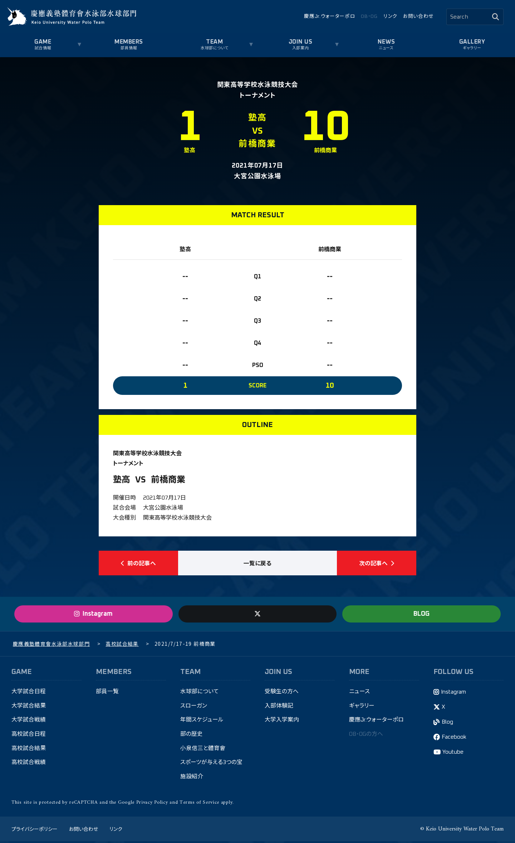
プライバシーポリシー (34, 830)
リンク (390, 16)
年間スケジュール (202, 721)
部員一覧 (107, 693)
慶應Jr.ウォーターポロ (329, 16)
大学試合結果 (28, 707)
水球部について (215, 48)
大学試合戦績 (28, 721)
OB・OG (369, 16)
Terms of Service (199, 804)
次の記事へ (376, 563)
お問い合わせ (418, 16)
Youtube (453, 754)
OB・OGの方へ (366, 736)
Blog (448, 724)
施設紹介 (191, 779)
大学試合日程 (28, 693)
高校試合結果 (28, 750)
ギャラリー (472, 48)
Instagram (454, 693)
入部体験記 (279, 707)
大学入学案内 (282, 721)
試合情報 (43, 48)
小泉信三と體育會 (202, 750)
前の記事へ (138, 563)
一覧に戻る (257, 563)
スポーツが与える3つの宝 (211, 764)
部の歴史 (191, 736)
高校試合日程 (28, 736)
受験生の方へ (282, 693)
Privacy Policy (152, 804)
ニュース (386, 48)
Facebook (454, 739)
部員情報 (129, 48)
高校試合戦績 (28, 764)
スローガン (193, 707)
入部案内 (300, 48)
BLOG (421, 615)
